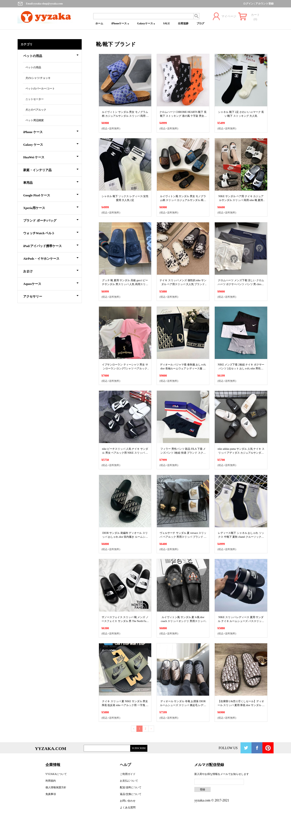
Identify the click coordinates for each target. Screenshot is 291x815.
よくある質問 (127, 807)
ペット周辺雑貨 (34, 120)
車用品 (51, 182)
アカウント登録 (264, 3)
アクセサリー (51, 295)
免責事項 (50, 794)
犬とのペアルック (35, 109)
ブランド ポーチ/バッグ (51, 220)
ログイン (248, 3)
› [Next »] (151, 728)
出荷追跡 (183, 23)
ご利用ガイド (127, 774)
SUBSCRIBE (139, 748)
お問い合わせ (127, 800)
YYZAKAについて (56, 774)
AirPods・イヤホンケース (51, 258)
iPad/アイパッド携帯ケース (51, 245)
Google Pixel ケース (51, 194)
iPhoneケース (120, 23)
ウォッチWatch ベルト (51, 232)
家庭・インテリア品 (51, 169)
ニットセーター (34, 99)
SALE (166, 23)
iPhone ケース (51, 131)
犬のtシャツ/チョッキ (37, 78)
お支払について (129, 780)
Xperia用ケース (51, 207)
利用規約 (50, 780)
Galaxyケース (146, 23)
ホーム (99, 23)
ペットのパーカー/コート (40, 88)
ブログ (200, 23)
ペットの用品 (51, 55)
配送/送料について (130, 787)
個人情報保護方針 (55, 787)
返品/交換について (130, 794)
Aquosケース (51, 283)
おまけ (51, 270)
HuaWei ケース (51, 156)
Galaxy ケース (51, 144)
